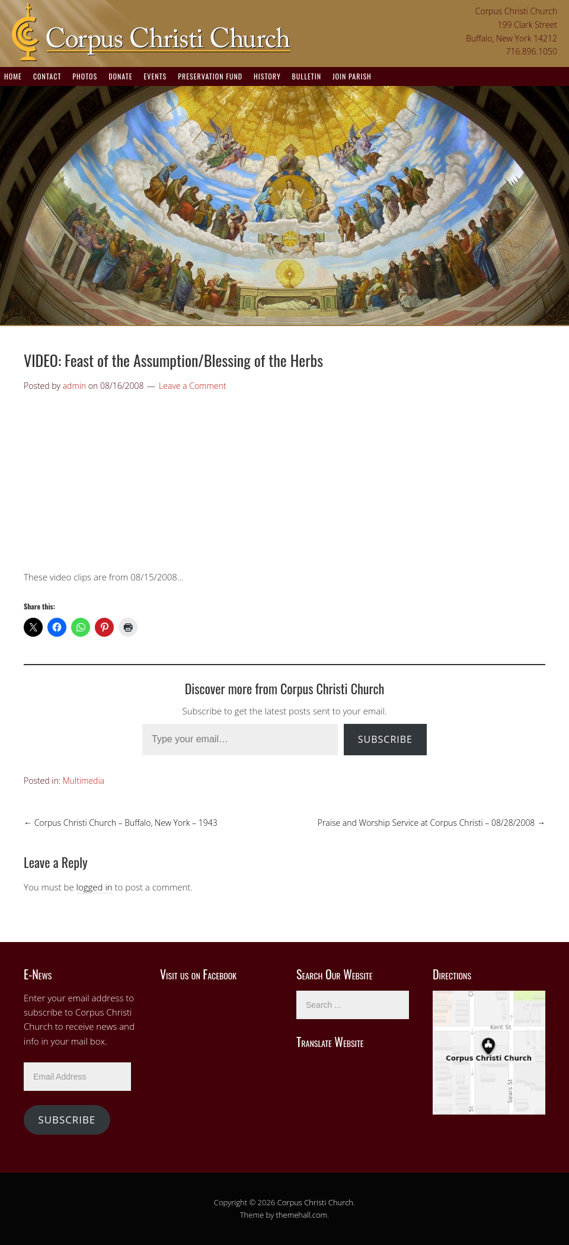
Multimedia (83, 780)
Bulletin (306, 76)
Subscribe (385, 739)
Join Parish (352, 76)
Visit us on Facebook (198, 974)
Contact (47, 76)
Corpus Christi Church (315, 1202)
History (267, 76)
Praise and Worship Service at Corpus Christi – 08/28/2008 (431, 822)
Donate (120, 76)
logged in (94, 887)
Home (13, 76)
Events (155, 76)
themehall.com (302, 1214)
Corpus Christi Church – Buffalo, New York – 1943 (121, 822)
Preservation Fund (210, 76)
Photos (84, 76)
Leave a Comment (192, 385)
